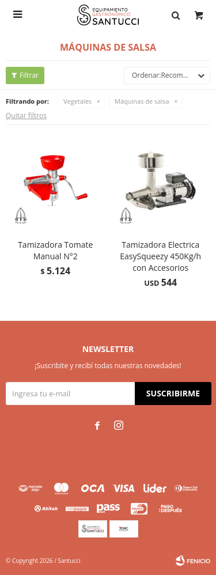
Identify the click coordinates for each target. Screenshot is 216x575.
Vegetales (77, 101)
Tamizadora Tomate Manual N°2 (55, 250)
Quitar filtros (26, 115)
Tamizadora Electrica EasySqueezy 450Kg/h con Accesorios (160, 256)
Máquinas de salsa (142, 101)
